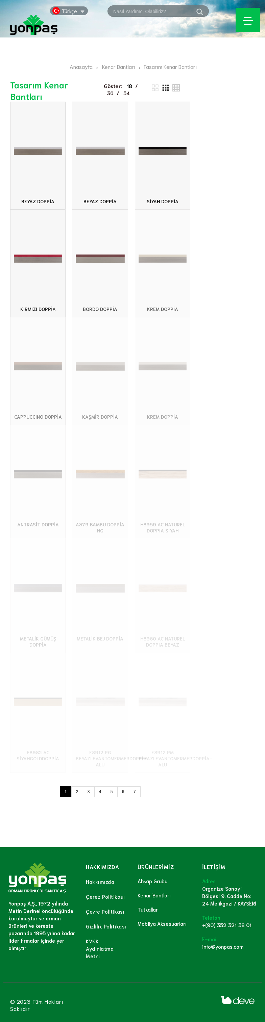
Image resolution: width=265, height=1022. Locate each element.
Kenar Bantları (154, 895)
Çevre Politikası (105, 911)
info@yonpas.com (222, 946)
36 (110, 92)
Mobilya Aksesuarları (162, 923)
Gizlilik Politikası (106, 926)
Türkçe (69, 10)
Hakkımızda (100, 881)
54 (126, 92)
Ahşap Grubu (152, 880)
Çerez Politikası (105, 896)
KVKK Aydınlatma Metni (100, 948)
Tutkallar (148, 909)
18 (129, 85)
